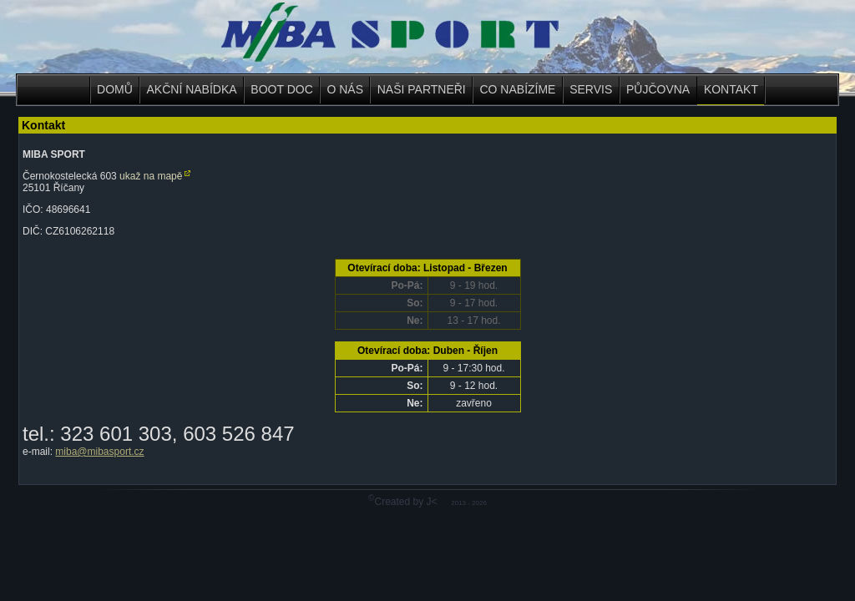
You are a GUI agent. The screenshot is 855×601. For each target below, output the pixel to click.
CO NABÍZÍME (517, 89)
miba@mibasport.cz (99, 451)
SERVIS (590, 89)
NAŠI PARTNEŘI (421, 89)
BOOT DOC (281, 89)
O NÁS (344, 89)
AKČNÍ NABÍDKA (192, 89)
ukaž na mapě (150, 176)
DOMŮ (115, 89)
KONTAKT (731, 89)
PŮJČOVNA (658, 89)
